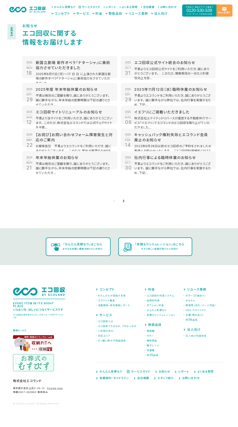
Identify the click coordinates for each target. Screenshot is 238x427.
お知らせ (164, 371)
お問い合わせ (169, 6)
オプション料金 (155, 305)
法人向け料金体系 (196, 335)
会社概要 (152, 6)
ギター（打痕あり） (196, 295)
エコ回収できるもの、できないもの (117, 326)
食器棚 (151, 331)
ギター (150, 335)
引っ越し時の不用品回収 (112, 340)
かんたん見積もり (79, 6)
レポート (119, 6)
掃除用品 (152, 340)
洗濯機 (151, 350)
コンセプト (77, 12)
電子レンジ (153, 345)
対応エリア (104, 335)
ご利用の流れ (106, 331)
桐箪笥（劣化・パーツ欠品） (201, 305)
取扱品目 (122, 12)
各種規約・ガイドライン (114, 378)
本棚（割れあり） (195, 315)
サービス (94, 12)
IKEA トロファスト (196, 310)
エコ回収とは (105, 321)
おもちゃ (190, 300)
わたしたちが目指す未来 (112, 295)
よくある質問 (135, 6)
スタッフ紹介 (165, 378)
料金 (108, 12)
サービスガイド (102, 6)
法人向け (161, 12)
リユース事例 (142, 12)
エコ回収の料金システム (160, 295)
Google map (55, 388)
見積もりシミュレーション (161, 315)
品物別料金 (153, 300)
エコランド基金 (106, 300)
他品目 (153, 355)
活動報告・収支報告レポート (114, 305)
